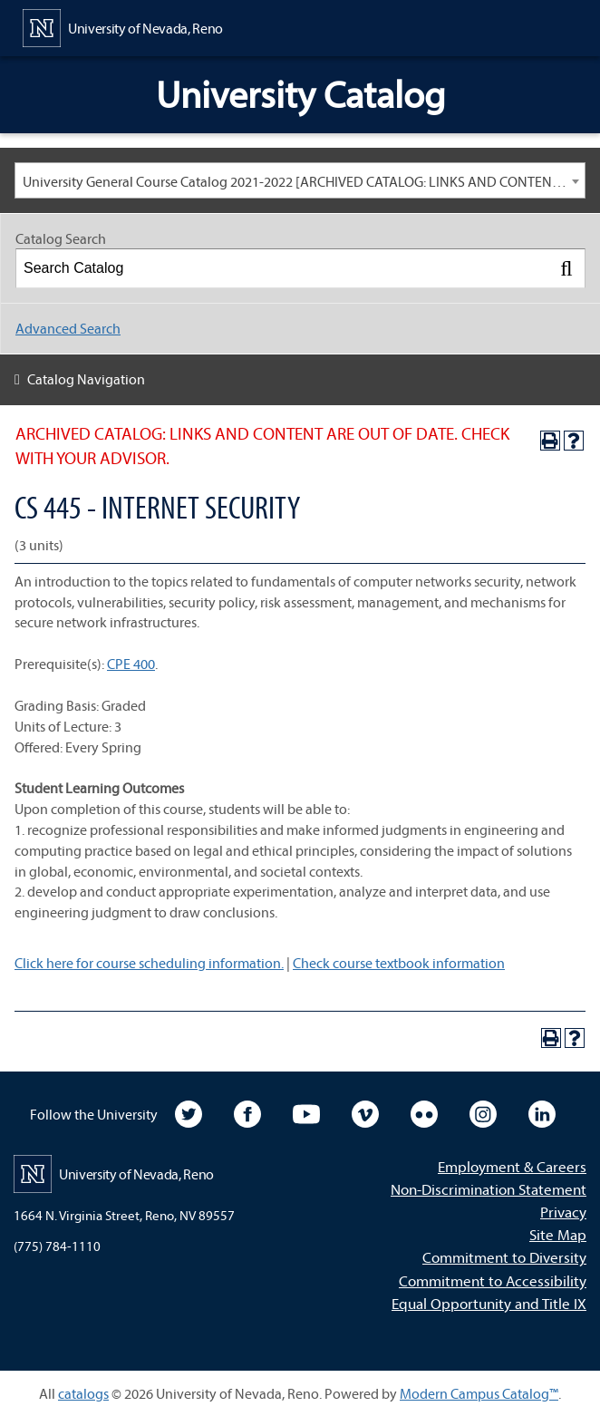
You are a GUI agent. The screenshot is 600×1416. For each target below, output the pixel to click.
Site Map (557, 1234)
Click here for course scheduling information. (149, 963)
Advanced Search (68, 328)
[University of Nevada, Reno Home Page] (123, 26)
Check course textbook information (399, 963)
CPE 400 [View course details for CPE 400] (131, 664)
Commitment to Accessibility (492, 1280)
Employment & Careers (512, 1166)
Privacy (563, 1211)
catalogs (83, 1393)
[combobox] (300, 180)
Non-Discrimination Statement (488, 1188)
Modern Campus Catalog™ (479, 1393)
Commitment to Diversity (504, 1256)
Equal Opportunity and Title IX (489, 1303)
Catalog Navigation (86, 379)
